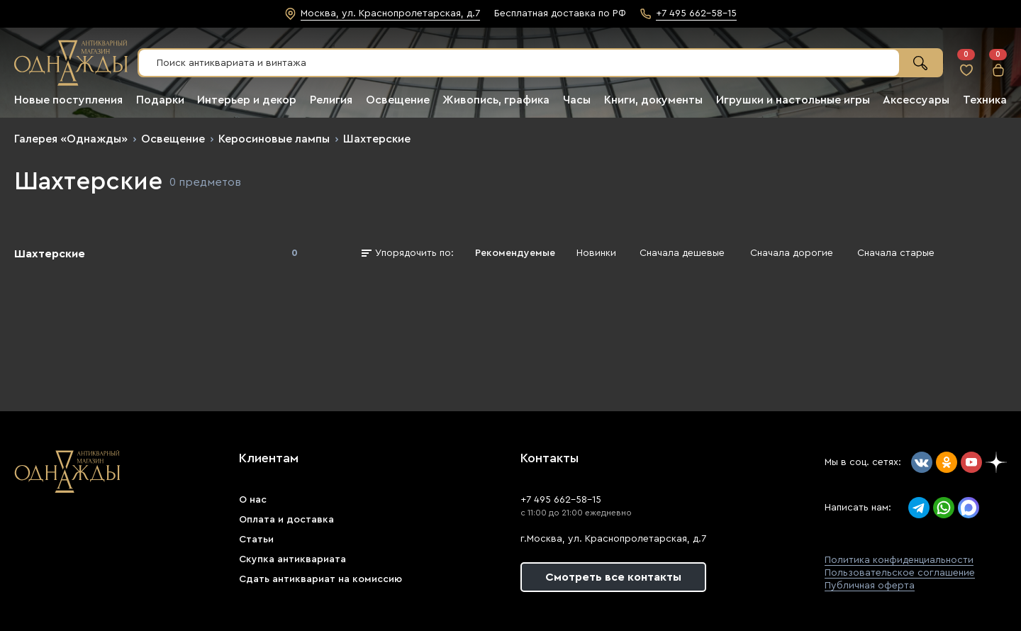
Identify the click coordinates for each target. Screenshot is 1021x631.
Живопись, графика (495, 100)
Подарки (160, 100)
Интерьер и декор (246, 100)
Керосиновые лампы (274, 139)
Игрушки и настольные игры (793, 100)
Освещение (398, 100)
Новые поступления (68, 100)
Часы (577, 100)
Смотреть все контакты (613, 577)
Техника (985, 100)
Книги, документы (653, 100)
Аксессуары (916, 100)
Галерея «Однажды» (71, 139)
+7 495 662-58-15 (560, 500)
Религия (331, 100)
